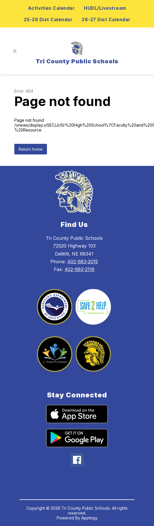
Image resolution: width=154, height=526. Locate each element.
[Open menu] (14, 51)
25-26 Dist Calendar (48, 19)
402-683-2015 (82, 261)
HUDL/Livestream (105, 8)
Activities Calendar (51, 8)
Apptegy (89, 517)
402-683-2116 (79, 269)
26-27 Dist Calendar (106, 19)
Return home (31, 149)
